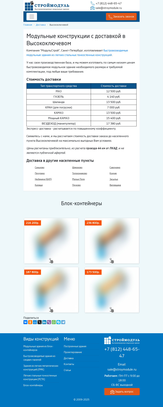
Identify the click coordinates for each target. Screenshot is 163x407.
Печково (76, 185)
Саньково (39, 167)
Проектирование (73, 352)
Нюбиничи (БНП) (43, 179)
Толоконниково (79, 173)
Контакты (69, 364)
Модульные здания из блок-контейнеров (38, 348)
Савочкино (115, 167)
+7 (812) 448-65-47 (109, 3)
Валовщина (115, 185)
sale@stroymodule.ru (108, 8)
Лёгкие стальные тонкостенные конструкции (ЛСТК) (40, 377)
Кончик (113, 173)
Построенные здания (75, 346)
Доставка (68, 358)
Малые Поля (78, 179)
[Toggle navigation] (31, 16)
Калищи (39, 185)
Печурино (40, 173)
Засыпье (114, 179)
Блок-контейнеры (33, 385)
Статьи (67, 370)
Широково (77, 167)
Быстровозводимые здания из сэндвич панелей (39, 358)
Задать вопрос (122, 392)
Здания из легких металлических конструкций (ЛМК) (40, 367)
